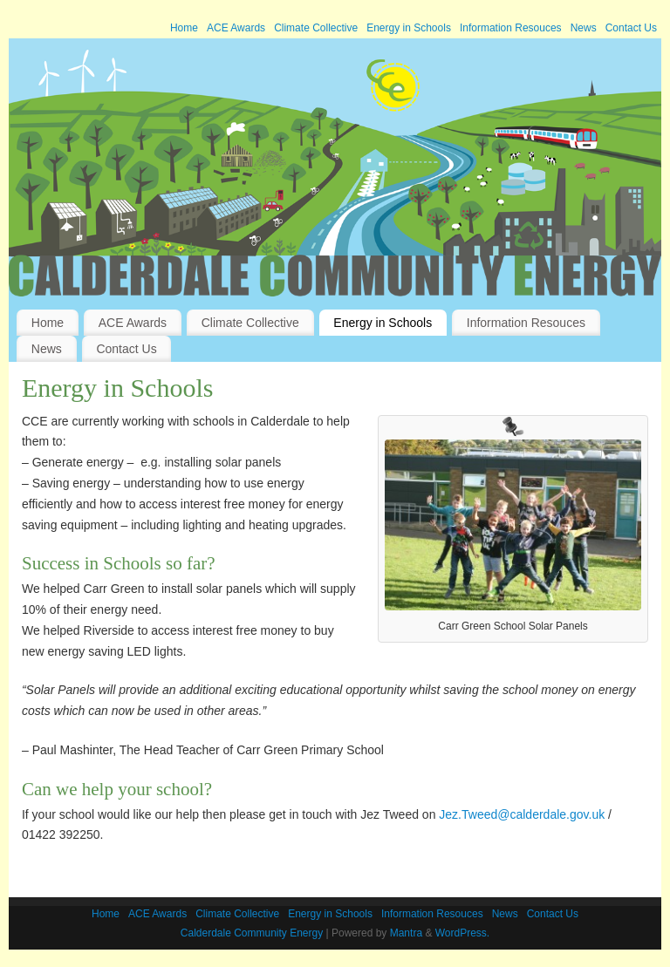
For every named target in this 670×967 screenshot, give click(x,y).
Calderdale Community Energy (252, 933)
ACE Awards (236, 28)
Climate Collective (316, 28)
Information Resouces (511, 28)
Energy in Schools (408, 28)
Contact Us (631, 28)
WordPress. (462, 933)
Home (184, 28)
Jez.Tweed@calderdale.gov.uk (522, 814)
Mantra (406, 933)
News (584, 28)
